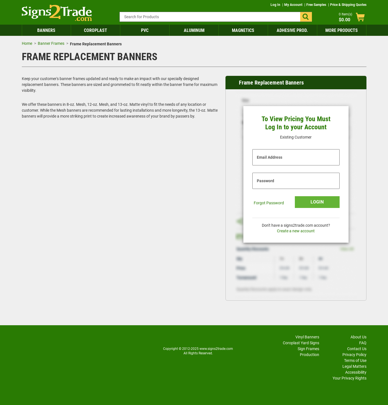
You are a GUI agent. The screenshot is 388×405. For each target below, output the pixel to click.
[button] (306, 17)
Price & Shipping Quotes (348, 5)
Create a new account (296, 231)
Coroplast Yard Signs (301, 343)
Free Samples (316, 5)
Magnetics (243, 30)
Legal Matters (354, 366)
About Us (358, 337)
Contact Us (356, 349)
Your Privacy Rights (349, 378)
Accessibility (355, 372)
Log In (276, 5)
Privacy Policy (354, 354)
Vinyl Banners (307, 337)
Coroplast (95, 30)
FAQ (362, 343)
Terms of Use (355, 360)
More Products (341, 30)
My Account (293, 5)
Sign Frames (308, 349)
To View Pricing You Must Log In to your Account (296, 123)
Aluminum (194, 30)
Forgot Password (269, 203)
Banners (46, 30)
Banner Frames (51, 43)
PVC (145, 30)
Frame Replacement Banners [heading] (271, 82)
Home (27, 43)
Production (309, 354)
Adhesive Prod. (292, 30)
